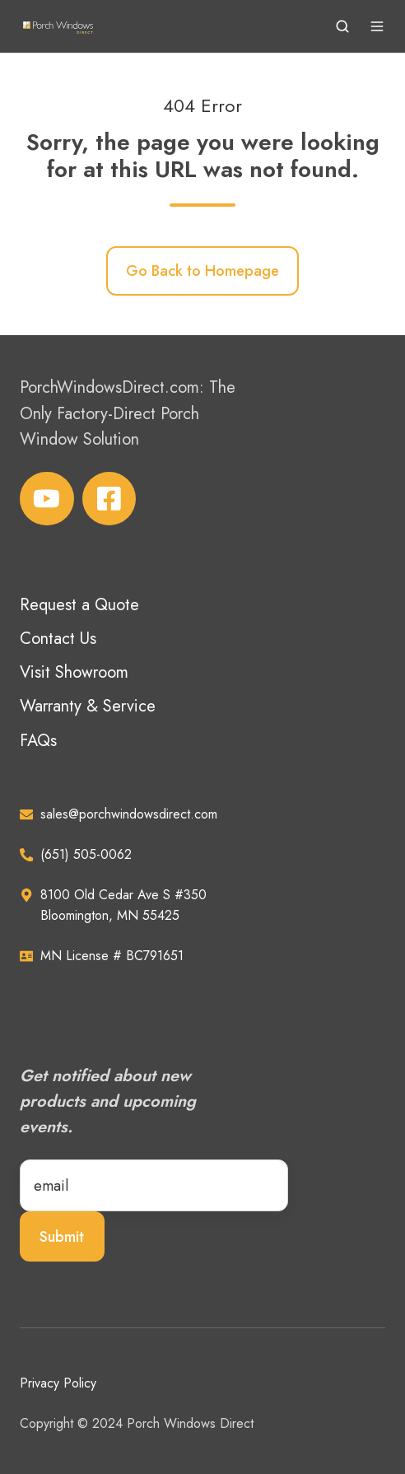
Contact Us (58, 639)
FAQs (38, 741)
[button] (342, 26)
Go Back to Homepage (202, 271)
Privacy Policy (58, 1383)
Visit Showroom (74, 672)
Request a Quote (79, 605)
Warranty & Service (88, 706)
